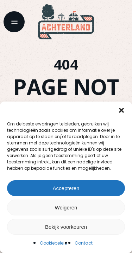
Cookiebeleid (54, 243)
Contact (84, 243)
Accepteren (66, 188)
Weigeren (66, 207)
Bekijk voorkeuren (66, 227)
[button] (121, 110)
